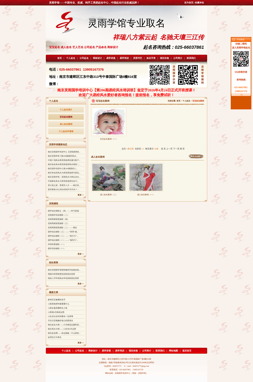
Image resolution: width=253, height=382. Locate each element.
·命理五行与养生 (54, 337)
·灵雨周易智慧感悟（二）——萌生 (62, 227)
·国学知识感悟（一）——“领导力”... (62, 240)
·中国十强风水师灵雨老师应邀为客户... (63, 160)
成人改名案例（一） (145, 194)
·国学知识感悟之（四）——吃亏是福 (63, 211)
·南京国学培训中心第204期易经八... (62, 168)
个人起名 (70, 58)
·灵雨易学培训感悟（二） (58, 215)
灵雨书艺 (137, 58)
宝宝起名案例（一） (108, 138)
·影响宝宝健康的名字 (56, 300)
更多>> (81, 195)
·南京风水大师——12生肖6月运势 (61, 329)
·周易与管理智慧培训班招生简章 (61, 274)
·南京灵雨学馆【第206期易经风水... (62, 156)
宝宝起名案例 (66, 117)
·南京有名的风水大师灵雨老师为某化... (63, 173)
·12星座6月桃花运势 (55, 312)
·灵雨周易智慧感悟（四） (58, 219)
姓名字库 (151, 58)
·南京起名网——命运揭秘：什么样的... (63, 333)
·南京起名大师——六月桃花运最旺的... (63, 325)
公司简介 (177, 58)
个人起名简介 (66, 109)
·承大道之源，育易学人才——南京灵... (63, 185)
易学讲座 (110, 58)
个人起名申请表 (66, 131)
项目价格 (164, 58)
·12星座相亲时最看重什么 (58, 304)
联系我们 (191, 58)
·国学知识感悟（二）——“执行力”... (62, 236)
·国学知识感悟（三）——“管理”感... (62, 232)
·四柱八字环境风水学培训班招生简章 (63, 278)
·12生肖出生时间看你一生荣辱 (60, 316)
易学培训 (124, 58)
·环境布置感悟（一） (56, 244)
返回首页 (186, 351)
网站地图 (173, 351)
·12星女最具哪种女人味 (57, 308)
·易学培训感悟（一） (56, 248)
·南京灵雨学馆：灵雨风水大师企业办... (63, 177)
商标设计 (97, 58)
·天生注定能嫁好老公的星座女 (60, 320)
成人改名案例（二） (108, 194)
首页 (59, 58)
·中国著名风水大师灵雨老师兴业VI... (63, 181)
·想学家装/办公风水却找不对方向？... (63, 189)
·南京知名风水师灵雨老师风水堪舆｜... (63, 164)
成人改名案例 (66, 124)
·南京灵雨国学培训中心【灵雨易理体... (63, 152)
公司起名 (84, 58)
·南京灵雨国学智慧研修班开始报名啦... (63, 270)
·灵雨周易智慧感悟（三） (58, 223)
